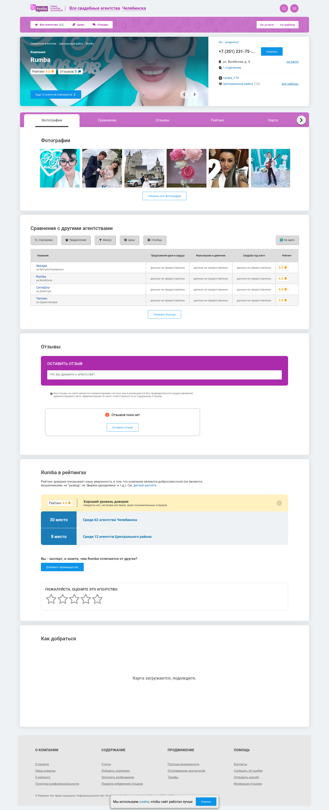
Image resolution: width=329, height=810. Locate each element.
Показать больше (164, 314)
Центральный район (238, 84)
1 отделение (232, 68)
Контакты (240, 764)
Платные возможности (184, 764)
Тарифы (173, 777)
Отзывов (68, 72)
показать (271, 51)
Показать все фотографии (164, 196)
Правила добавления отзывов (123, 783)
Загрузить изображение (118, 777)
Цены (78, 24)
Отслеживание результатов (187, 770)
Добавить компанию (116, 770)
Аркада (41, 266)
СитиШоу (43, 287)
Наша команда (45, 770)
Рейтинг (217, 120)
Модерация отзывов (248, 783)
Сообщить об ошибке (248, 770)
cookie (144, 802)
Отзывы (100, 24)
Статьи (106, 764)
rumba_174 (231, 78)
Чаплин (41, 298)
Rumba (41, 276)
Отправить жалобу (247, 777)
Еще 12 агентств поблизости (56, 94)
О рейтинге (43, 777)
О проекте (42, 764)
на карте (292, 62)
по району (287, 25)
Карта (273, 120)
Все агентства (49, 24)
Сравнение (107, 120)
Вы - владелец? (229, 42)
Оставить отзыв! (122, 427)
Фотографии (52, 120)
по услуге (267, 25)
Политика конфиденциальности (57, 783)
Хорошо (206, 801)
